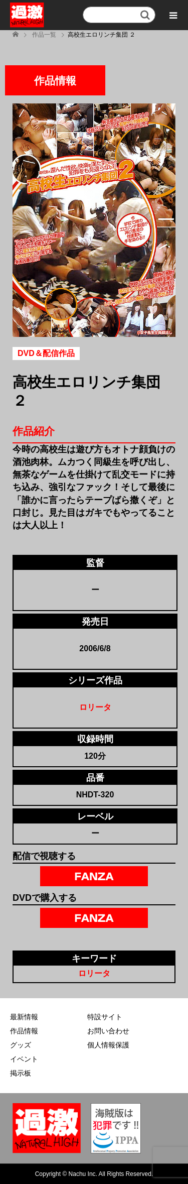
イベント (24, 1059)
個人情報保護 (108, 1045)
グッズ (20, 1045)
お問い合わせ (108, 1031)
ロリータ (95, 707)
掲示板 (20, 1073)
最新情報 (24, 1017)
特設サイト (104, 1017)
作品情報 (24, 1031)
